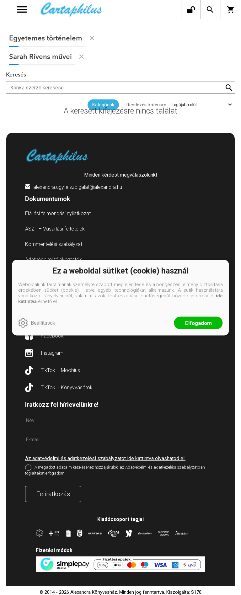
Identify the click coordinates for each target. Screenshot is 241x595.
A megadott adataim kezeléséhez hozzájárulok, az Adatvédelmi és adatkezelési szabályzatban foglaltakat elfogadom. (115, 470)
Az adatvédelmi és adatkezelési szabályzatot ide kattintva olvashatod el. (105, 458)
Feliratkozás (53, 494)
